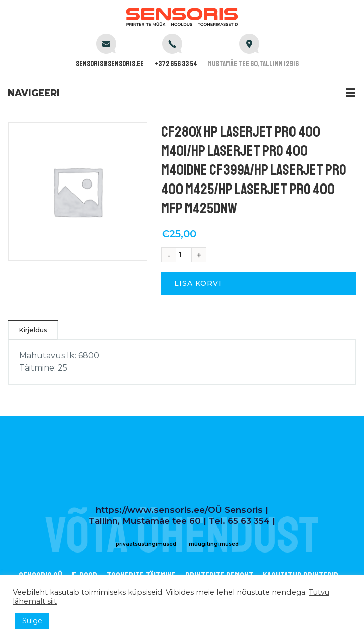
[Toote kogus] (183, 254)
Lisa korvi (198, 283)
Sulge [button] (32, 620)
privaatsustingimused (146, 544)
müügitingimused (214, 544)
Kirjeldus (33, 330)
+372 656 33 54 (175, 64)
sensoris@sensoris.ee (110, 64)
